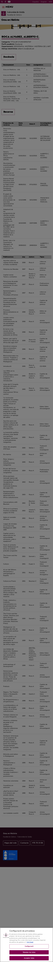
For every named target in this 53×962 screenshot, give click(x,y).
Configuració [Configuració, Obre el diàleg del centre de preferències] (29, 948)
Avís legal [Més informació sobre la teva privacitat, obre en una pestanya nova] (30, 944)
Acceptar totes (29, 960)
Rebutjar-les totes (29, 954)
